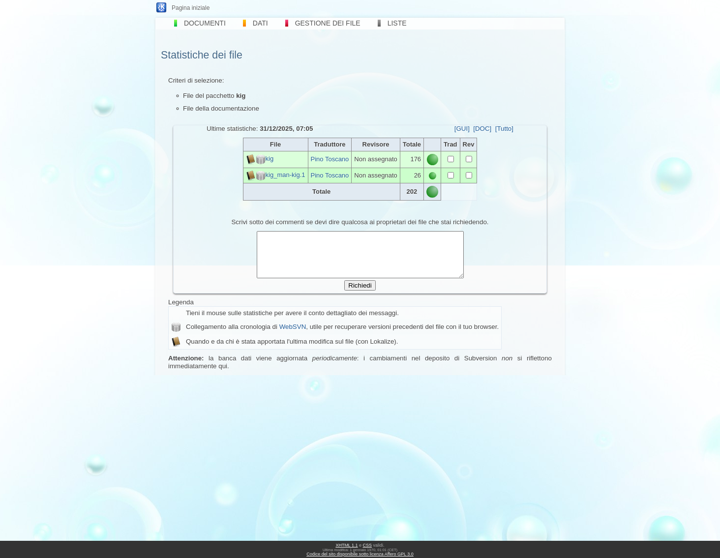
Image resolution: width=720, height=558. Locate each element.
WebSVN (292, 335)
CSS (367, 545)
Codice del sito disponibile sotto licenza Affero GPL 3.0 (360, 554)
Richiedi (359, 294)
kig (270, 159)
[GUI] (462, 128)
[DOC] (482, 128)
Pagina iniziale (191, 7)
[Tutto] (504, 128)
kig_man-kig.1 (285, 174)
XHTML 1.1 (346, 545)
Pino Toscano (330, 159)
